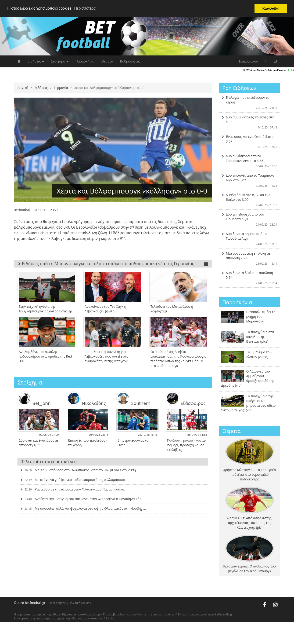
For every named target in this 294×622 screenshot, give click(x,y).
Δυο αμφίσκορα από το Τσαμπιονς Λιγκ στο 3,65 (249, 161)
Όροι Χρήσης (57, 603)
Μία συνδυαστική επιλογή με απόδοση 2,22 (249, 258)
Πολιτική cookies (80, 603)
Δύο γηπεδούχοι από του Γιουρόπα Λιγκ (249, 219)
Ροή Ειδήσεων (239, 87)
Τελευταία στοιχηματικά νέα (49, 458)
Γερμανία (61, 87)
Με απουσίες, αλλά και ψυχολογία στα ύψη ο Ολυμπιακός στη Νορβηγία (83, 505)
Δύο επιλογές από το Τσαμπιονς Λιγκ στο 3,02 (249, 180)
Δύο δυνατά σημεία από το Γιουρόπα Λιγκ (249, 238)
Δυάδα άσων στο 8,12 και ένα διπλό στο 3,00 (249, 200)
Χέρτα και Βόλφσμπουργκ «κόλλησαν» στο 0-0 (109, 87)
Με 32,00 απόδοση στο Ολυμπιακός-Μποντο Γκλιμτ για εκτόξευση (78, 467)
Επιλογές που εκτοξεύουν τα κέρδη (249, 102)
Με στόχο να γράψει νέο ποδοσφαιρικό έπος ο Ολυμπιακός (72, 477)
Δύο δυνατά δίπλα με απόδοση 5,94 (249, 278)
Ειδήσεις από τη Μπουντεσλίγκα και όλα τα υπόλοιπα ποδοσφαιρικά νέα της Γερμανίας (113, 263)
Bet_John (33, 397)
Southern (132, 397)
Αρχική (23, 87)
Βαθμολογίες (130, 61)
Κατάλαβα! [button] (271, 8)
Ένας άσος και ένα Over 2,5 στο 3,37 (249, 141)
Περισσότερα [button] (85, 8)
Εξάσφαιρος (184, 397)
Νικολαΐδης (85, 397)
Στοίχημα (59, 61)
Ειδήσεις (36, 61)
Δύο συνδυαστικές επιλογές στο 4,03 (249, 122)
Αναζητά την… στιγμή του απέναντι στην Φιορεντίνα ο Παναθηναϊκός (80, 496)
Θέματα (107, 61)
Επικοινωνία (248, 61)
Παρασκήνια (84, 61)
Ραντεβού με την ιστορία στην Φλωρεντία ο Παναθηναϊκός (72, 486)
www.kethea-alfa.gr (220, 614)
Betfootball (22, 210)
